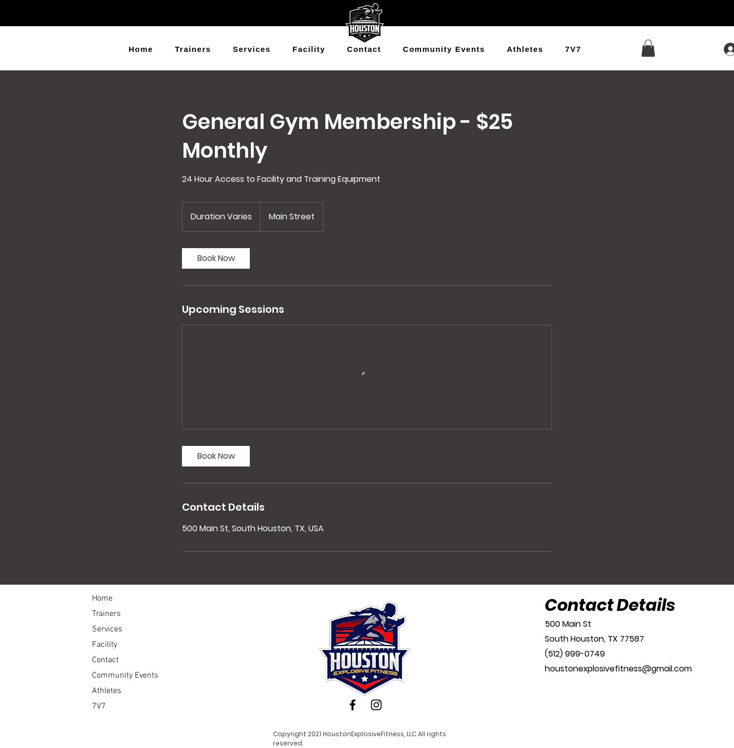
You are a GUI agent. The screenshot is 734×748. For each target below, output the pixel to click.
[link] (216, 258)
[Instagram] (376, 705)
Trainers (106, 614)
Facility (104, 645)
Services (107, 629)
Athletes (106, 691)
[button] (648, 48)
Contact (105, 660)
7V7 (99, 706)
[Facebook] (352, 705)
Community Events (125, 675)
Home (102, 598)
